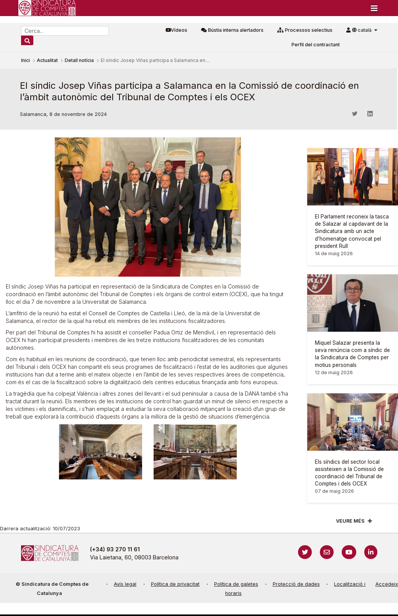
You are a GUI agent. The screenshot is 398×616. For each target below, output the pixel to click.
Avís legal (125, 584)
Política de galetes (236, 584)
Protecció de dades (296, 584)
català (362, 30)
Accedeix (386, 584)
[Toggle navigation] (374, 8)
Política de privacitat (175, 584)
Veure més (350, 521)
